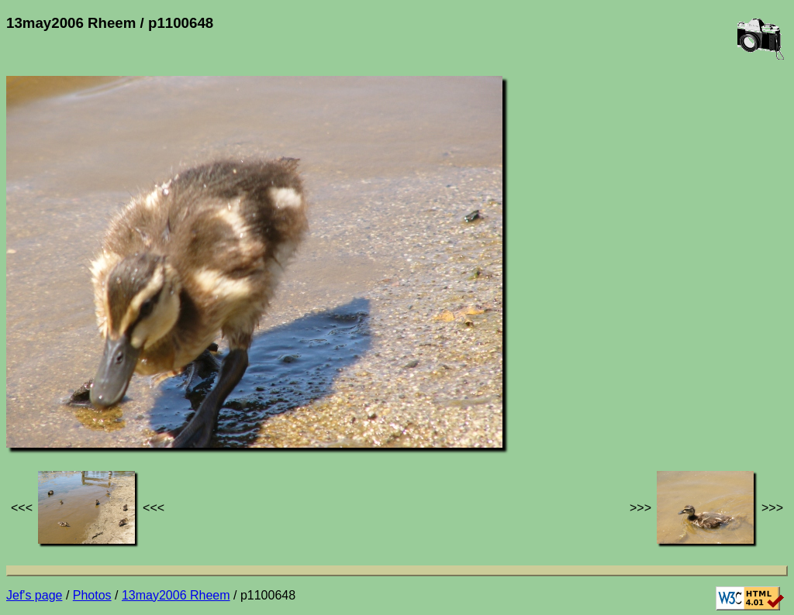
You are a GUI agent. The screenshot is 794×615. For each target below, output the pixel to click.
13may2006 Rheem (176, 595)
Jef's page (34, 595)
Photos (92, 595)
